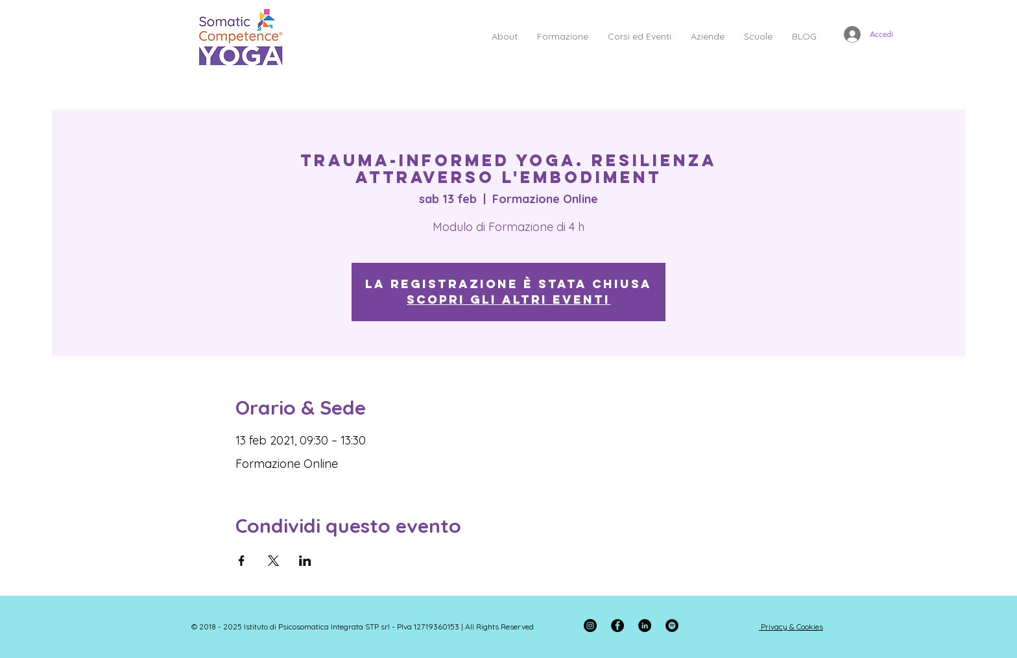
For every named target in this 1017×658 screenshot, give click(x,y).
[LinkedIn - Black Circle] (644, 625)
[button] (504, 36)
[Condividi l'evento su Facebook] (241, 560)
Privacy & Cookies (792, 626)
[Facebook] (617, 625)
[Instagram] (590, 625)
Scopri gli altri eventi (508, 299)
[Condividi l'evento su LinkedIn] (305, 560)
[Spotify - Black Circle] (671, 625)
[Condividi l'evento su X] (273, 560)
